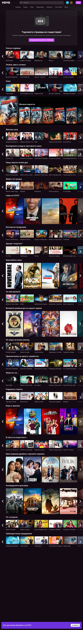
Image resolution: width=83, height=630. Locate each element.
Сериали (18, 7)
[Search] (41, 2)
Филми (25, 7)
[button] (2, 56)
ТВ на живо (58, 7)
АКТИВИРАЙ (75, 625)
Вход (78, 2)
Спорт (32, 7)
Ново (66, 7)
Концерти (49, 7)
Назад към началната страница (41, 40)
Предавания (40, 7)
